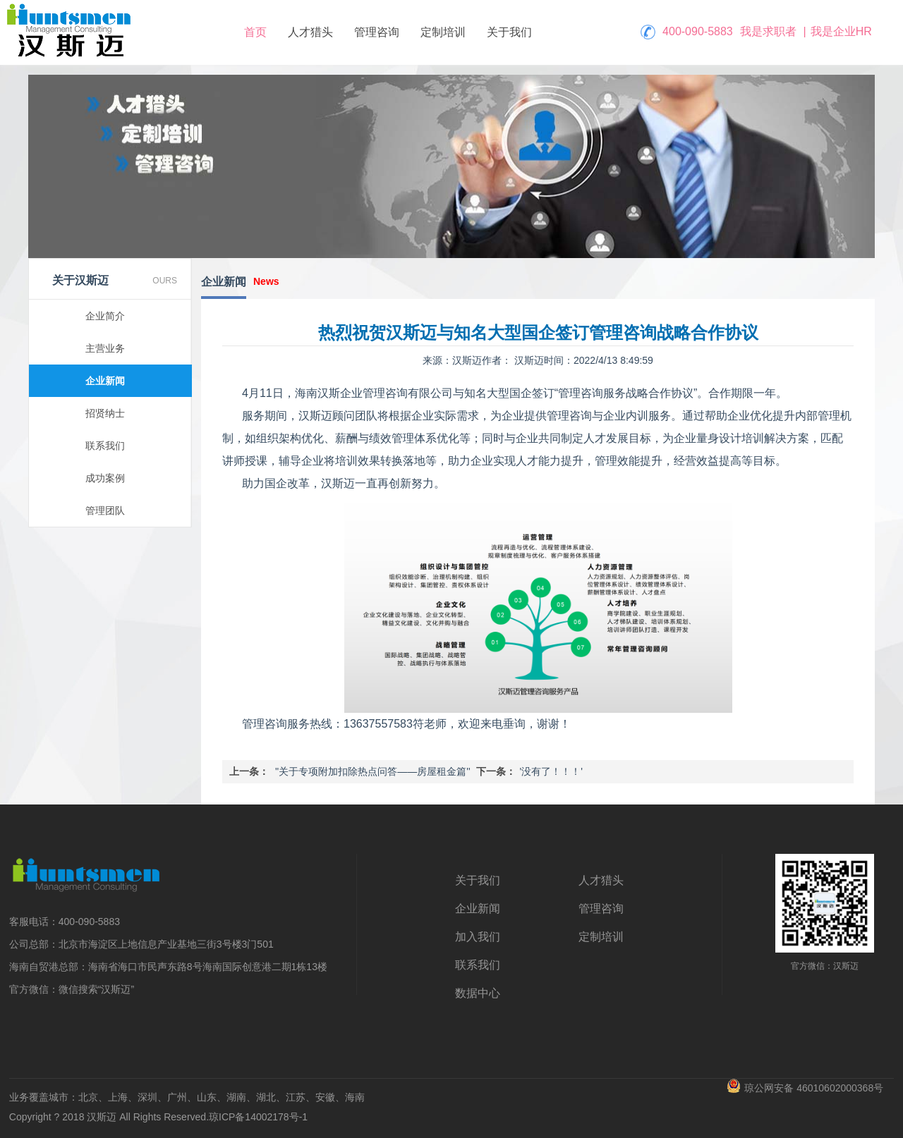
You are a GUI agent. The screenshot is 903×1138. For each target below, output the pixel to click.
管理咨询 (376, 32)
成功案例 (105, 478)
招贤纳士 (105, 413)
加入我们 (477, 937)
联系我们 (105, 445)
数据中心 (477, 993)
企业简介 (105, 316)
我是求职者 (768, 31)
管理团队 (105, 510)
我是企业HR (841, 31)
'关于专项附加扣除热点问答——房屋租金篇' (372, 771)
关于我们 (509, 32)
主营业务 (105, 348)
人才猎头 (310, 32)
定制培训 (443, 32)
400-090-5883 (697, 31)
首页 (255, 32)
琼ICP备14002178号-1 (258, 1116)
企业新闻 (105, 380)
